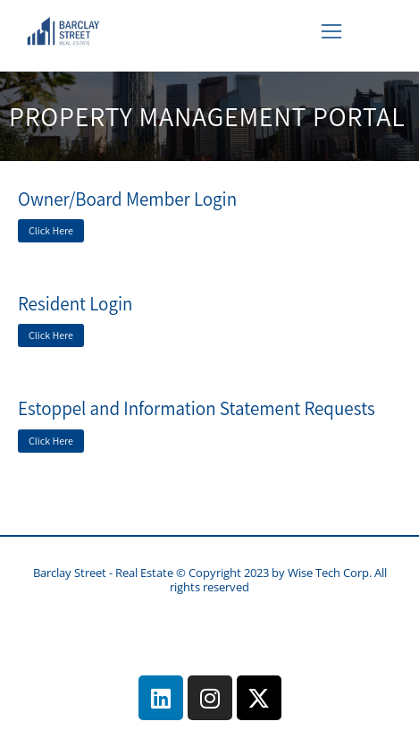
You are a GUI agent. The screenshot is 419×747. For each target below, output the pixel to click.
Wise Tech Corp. (331, 572)
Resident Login (75, 304)
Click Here (51, 230)
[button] (331, 31)
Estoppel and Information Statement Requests (196, 408)
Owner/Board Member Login (127, 199)
